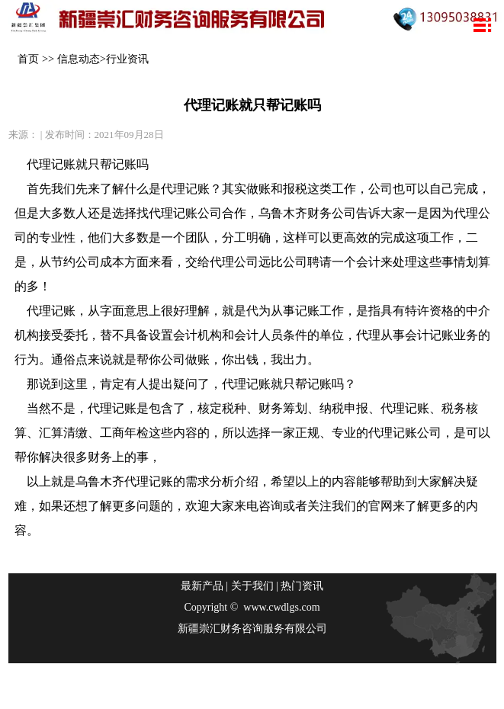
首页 (28, 59)
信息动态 (78, 59)
